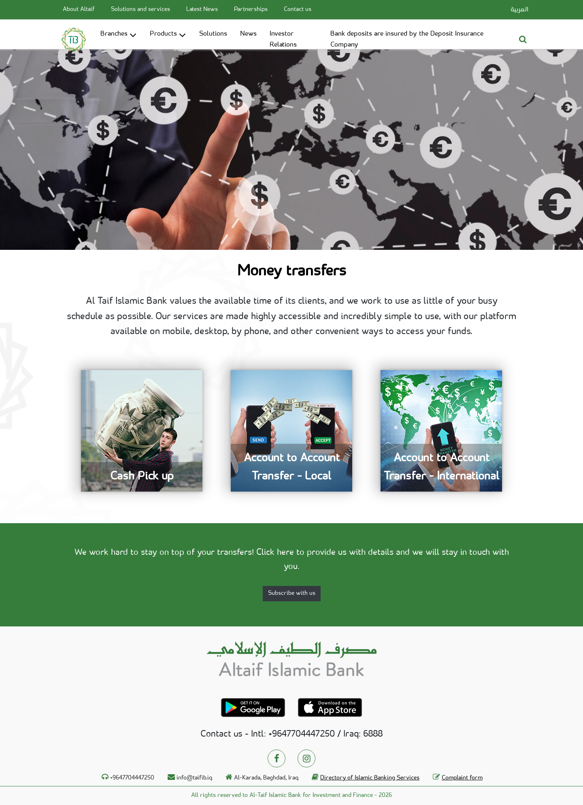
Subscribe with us (291, 593)
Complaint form (462, 778)
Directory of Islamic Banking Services (369, 778)
